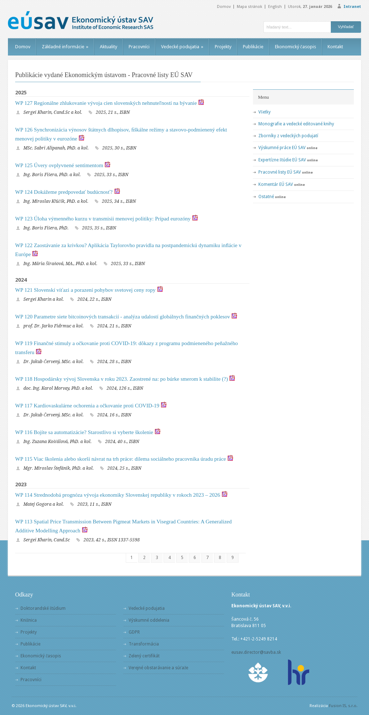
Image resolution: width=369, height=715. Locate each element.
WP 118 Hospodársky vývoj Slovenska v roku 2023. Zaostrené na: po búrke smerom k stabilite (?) (121, 379)
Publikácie (253, 46)
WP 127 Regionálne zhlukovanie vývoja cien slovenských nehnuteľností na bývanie (106, 103)
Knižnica (29, 620)
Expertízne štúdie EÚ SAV (282, 159)
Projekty (223, 46)
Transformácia (144, 644)
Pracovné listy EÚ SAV (279, 172)
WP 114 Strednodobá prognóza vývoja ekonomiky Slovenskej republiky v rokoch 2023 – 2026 (117, 495)
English (275, 7)
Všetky (264, 112)
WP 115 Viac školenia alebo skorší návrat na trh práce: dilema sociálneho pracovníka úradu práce (120, 459)
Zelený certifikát (144, 655)
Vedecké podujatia (182, 46)
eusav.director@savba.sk (256, 652)
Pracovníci (139, 46)
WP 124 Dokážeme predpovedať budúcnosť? (64, 192)
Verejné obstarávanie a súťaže (158, 667)
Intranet (352, 6)
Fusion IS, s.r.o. (343, 705)
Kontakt (335, 46)
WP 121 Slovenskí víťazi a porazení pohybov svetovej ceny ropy (85, 290)
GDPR (134, 632)
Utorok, (310, 7)
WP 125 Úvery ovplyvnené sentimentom (59, 165)
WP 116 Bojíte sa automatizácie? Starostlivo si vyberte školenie (84, 432)
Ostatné (266, 196)
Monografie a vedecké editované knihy (296, 123)
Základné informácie (65, 46)
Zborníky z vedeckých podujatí (288, 135)
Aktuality (108, 46)
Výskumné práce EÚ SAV (282, 147)
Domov (224, 7)
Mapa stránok (249, 7)
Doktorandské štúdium (43, 608)
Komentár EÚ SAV (275, 184)
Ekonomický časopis (295, 46)
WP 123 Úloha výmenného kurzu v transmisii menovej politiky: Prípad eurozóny (103, 219)
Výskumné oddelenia (149, 620)
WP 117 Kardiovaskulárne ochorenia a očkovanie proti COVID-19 (87, 405)
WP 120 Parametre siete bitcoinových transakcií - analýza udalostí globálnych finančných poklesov (122, 316)
